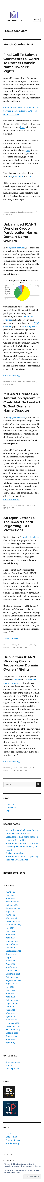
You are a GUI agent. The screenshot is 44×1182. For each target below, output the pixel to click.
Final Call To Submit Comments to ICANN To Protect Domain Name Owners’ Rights (21, 63)
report (18, 680)
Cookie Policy (15, 1172)
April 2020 (10, 1016)
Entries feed (11, 1137)
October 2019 (12, 1033)
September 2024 (13, 908)
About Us (10, 804)
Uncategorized (9, 647)
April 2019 (10, 1042)
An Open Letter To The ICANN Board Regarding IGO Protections (19, 524)
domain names (23, 212)
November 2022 (13, 944)
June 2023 (10, 931)
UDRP (11, 214)
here (22, 127)
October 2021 (12, 977)
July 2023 (10, 928)
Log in (9, 1133)
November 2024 (13, 902)
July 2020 (10, 1006)
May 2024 (10, 915)
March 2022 (11, 967)
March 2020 (11, 1020)
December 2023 (13, 921)
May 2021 (10, 993)
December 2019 (13, 1026)
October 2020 (12, 1000)
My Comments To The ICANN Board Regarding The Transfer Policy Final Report (22, 846)
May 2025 (10, 898)
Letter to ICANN (10, 639)
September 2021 (13, 980)
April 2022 (10, 964)
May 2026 (10, 892)
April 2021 (10, 997)
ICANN (32, 212)
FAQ (8, 811)
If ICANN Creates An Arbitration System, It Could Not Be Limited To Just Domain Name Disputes (21, 402)
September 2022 (13, 951)
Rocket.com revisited (15, 853)
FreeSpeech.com (15, 31)
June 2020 (10, 1010)
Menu (36, 19)
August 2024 (11, 911)
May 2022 (10, 961)
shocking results (30, 326)
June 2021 (10, 990)
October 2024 (12, 905)
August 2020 (11, 1003)
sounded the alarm (30, 537)
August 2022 (11, 954)
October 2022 (12, 947)
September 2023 (13, 924)
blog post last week (16, 248)
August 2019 (11, 1036)
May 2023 (10, 934)
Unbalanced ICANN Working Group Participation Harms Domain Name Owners (20, 232)
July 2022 (10, 957)
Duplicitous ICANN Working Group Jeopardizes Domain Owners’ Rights (20, 663)
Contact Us (11, 807)
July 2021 (10, 987)
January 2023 (12, 941)
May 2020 (10, 1013)
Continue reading (11, 375)
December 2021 (13, 974)
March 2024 (11, 918)
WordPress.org (12, 1143)
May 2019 (10, 1039)
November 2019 (13, 1029)
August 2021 (11, 983)
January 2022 (12, 970)
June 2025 (10, 895)
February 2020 (12, 1023)
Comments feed (13, 1140)
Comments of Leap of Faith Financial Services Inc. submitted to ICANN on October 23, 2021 (20, 110)
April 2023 (10, 938)
